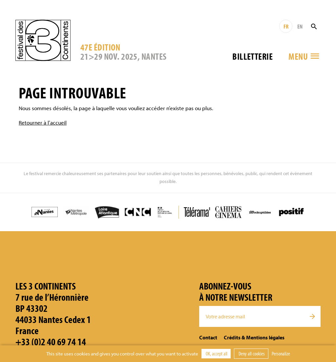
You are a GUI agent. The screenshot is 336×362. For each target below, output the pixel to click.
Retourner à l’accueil (43, 122)
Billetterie (252, 56)
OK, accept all (216, 353)
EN (300, 26)
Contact (208, 337)
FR (286, 26)
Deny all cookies (251, 353)
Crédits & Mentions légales (254, 337)
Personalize (281, 353)
